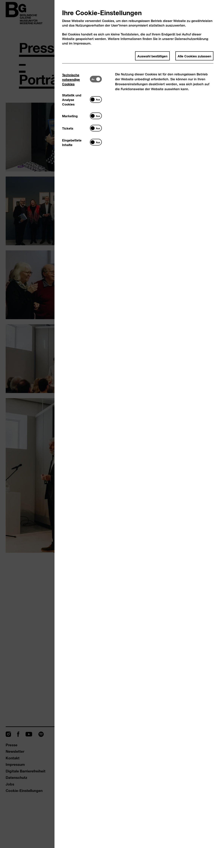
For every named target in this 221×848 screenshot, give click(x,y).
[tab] (76, 79)
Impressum (81, 43)
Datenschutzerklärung (191, 39)
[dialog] (110, 424)
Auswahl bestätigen (152, 56)
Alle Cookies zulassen (194, 56)
